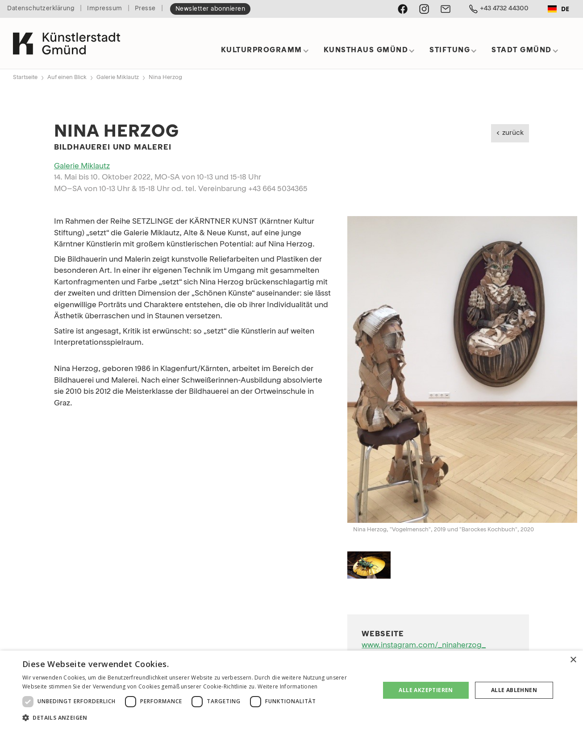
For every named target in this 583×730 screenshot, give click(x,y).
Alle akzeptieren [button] (426, 690)
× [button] (573, 660)
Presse (145, 9)
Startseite (25, 77)
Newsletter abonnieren (210, 9)
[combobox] (558, 9)
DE (558, 8)
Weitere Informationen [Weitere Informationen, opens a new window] (287, 686)
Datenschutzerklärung (41, 9)
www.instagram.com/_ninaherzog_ (424, 645)
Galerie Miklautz (117, 77)
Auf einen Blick (67, 77)
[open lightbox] (462, 369)
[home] (66, 39)
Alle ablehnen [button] (514, 690)
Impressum (104, 9)
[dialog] (291, 690)
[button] (265, 53)
